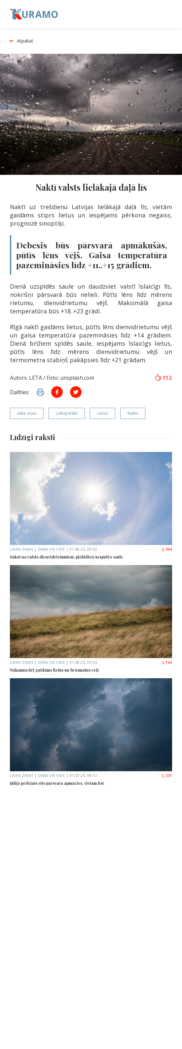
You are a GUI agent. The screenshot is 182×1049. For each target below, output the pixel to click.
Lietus (102, 413)
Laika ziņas (21, 549)
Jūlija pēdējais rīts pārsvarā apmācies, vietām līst (57, 783)
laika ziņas (26, 413)
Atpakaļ (21, 41)
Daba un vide (51, 549)
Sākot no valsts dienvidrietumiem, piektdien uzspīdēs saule (66, 557)
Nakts (132, 413)
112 (163, 377)
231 (166, 775)
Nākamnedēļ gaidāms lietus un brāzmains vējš (54, 670)
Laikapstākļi (67, 413)
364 (166, 549)
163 (166, 662)
